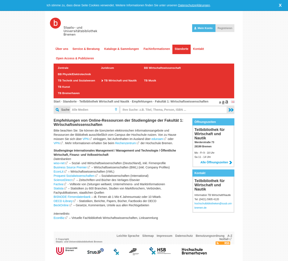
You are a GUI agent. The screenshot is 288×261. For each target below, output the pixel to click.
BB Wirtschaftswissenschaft (162, 67)
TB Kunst (64, 86)
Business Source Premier (70, 167)
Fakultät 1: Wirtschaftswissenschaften (181, 101)
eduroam (157, 139)
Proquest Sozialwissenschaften (74, 175)
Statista (58, 188)
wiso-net (59, 163)
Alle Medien (80, 109)
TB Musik (150, 80)
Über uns (61, 49)
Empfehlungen (142, 101)
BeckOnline (61, 205)
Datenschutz (184, 235)
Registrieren (225, 28)
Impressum (164, 235)
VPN (86, 139)
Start (57, 101)
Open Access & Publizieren (75, 58)
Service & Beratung (86, 49)
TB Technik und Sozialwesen (76, 80)
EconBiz (59, 218)
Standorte (181, 49)
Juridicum (107, 67)
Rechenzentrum (125, 143)
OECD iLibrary (63, 201)
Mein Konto (203, 28)
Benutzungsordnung (210, 235)
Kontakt (198, 49)
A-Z (229, 235)
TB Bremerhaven (69, 93)
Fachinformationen (157, 49)
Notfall (224, 239)
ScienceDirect (63, 180)
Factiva (58, 184)
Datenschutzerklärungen (194, 5)
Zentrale (63, 67)
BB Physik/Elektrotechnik (74, 74)
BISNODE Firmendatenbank (72, 196)
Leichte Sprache (128, 235)
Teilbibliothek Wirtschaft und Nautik (104, 101)
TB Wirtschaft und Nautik (120, 80)
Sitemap (148, 235)
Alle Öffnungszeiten (216, 162)
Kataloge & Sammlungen (121, 49)
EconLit (58, 171)
